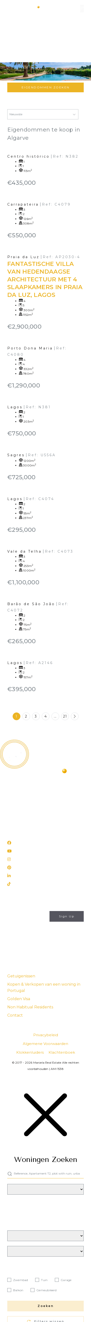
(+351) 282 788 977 (24, 817)
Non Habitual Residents (30, 1007)
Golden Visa (18, 999)
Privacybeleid (37, 943)
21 (65, 716)
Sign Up (66, 916)
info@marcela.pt (21, 810)
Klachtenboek (62, 1052)
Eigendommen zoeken (46, 87)
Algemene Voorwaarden (45, 1043)
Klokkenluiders (30, 1052)
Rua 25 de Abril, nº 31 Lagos (31, 830)
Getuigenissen (21, 976)
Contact (15, 1015)
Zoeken (45, 1306)
